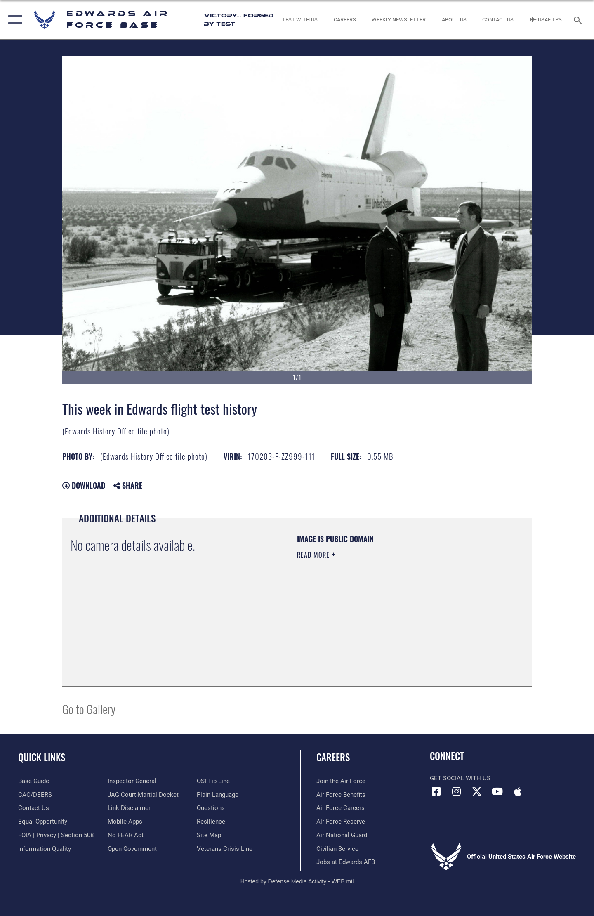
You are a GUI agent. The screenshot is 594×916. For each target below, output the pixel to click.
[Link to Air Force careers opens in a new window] (340, 808)
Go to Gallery (89, 709)
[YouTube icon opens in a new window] (497, 791)
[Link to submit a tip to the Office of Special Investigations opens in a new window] (213, 781)
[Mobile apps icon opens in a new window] (518, 791)
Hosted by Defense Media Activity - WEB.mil (297, 881)
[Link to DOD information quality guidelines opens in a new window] (44, 848)
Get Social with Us (460, 778)
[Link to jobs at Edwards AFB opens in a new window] (345, 862)
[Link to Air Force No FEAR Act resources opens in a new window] (126, 835)
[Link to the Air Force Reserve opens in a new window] (340, 821)
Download (83, 485)
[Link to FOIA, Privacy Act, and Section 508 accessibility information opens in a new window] (56, 835)
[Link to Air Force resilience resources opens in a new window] (211, 821)
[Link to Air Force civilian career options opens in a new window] (337, 848)
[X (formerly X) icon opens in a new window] (477, 791)
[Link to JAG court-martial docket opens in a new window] (143, 794)
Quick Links (41, 757)
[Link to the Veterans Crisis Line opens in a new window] (224, 848)
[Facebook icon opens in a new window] (436, 791)
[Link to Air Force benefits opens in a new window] (340, 794)
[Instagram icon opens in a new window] (456, 791)
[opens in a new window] (33, 781)
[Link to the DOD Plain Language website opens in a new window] (217, 794)
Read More (314, 555)
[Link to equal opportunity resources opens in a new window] (42, 821)
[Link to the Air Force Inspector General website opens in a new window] (132, 781)
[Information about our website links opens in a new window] (129, 808)
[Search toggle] (579, 19)
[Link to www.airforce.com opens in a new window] (340, 781)
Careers (333, 757)
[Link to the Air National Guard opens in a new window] (341, 835)
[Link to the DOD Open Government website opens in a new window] (132, 848)
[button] (13, 19)
